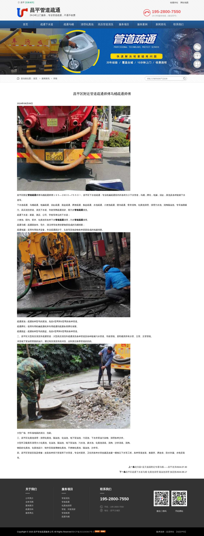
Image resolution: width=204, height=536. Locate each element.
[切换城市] (29, 2)
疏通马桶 (69, 24)
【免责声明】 (181, 532)
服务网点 (29, 513)
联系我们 (178, 24)
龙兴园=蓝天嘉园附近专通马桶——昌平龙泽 (155, 467)
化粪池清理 (67, 505)
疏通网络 (170, 532)
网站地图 (184, 2)
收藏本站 (174, 2)
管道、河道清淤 (69, 509)
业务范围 (29, 502)
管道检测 (66, 513)
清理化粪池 (87, 24)
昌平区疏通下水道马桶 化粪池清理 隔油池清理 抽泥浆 (151, 472)
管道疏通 (66, 502)
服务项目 (124, 24)
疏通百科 (29, 509)
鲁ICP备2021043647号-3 (83, 532)
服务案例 (142, 24)
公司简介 (29, 498)
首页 (25, 24)
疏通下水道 (46, 24)
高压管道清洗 (105, 24)
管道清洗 (66, 498)
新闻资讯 (161, 24)
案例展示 (29, 505)
